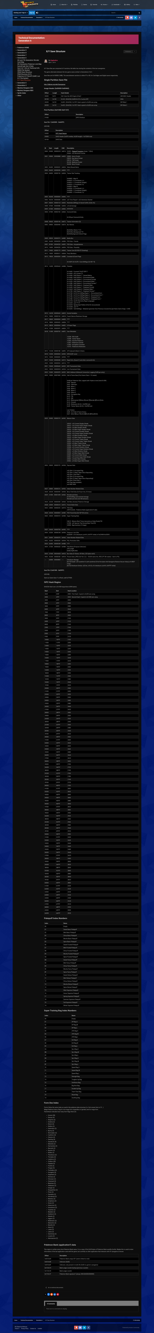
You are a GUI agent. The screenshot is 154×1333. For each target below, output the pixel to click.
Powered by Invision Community (130, 1327)
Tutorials (104, 5)
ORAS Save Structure (24, 72)
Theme (17, 1328)
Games (94, 5)
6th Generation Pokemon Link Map (29, 64)
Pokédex (84, 5)
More (137, 5)
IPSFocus (24, 1326)
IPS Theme (17, 1326)
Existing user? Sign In (21, 13)
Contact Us (33, 1328)
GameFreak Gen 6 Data (25, 66)
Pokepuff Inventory (77, 151)
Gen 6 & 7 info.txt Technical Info (28, 68)
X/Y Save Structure (24, 80)
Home (63, 5)
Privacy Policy (24, 1328)
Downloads (126, 5)
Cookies (40, 1328)
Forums (114, 5)
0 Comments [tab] (51, 1304)
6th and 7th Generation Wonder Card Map (28, 61)
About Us (73, 5)
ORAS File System (23, 70)
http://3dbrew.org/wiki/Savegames (54, 84)
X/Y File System (22, 78)
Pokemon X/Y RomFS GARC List (28, 76)
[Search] (115, 13)
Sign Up (32, 12)
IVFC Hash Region (61, 133)
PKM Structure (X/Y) (24, 74)
